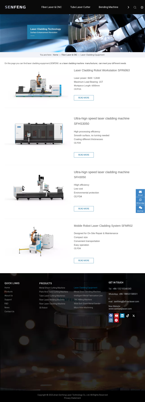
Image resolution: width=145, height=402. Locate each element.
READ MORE (83, 98)
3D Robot (43, 308)
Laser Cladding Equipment (85, 288)
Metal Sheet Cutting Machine (52, 288)
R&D (6, 303)
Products (9, 291)
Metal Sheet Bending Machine (87, 291)
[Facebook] (111, 315)
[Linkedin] (122, 315)
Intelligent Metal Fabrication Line (88, 295)
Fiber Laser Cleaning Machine (52, 304)
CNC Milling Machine (83, 299)
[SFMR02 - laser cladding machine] (38, 241)
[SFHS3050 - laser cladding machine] (38, 130)
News (7, 307)
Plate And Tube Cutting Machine (53, 292)
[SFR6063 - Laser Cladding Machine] (38, 85)
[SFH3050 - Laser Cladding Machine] (38, 187)
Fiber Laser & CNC (51, 7)
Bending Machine (108, 7)
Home (7, 288)
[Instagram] (111, 320)
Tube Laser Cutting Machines (52, 296)
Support (8, 299)
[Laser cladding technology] (72, 33)
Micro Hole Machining (83, 307)
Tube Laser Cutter (80, 7)
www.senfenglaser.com (120, 308)
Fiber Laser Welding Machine (52, 300)
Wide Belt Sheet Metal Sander (87, 303)
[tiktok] (128, 315)
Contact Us (9, 311)
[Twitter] (133, 315)
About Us (9, 295)
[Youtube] (116, 315)
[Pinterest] (116, 320)
